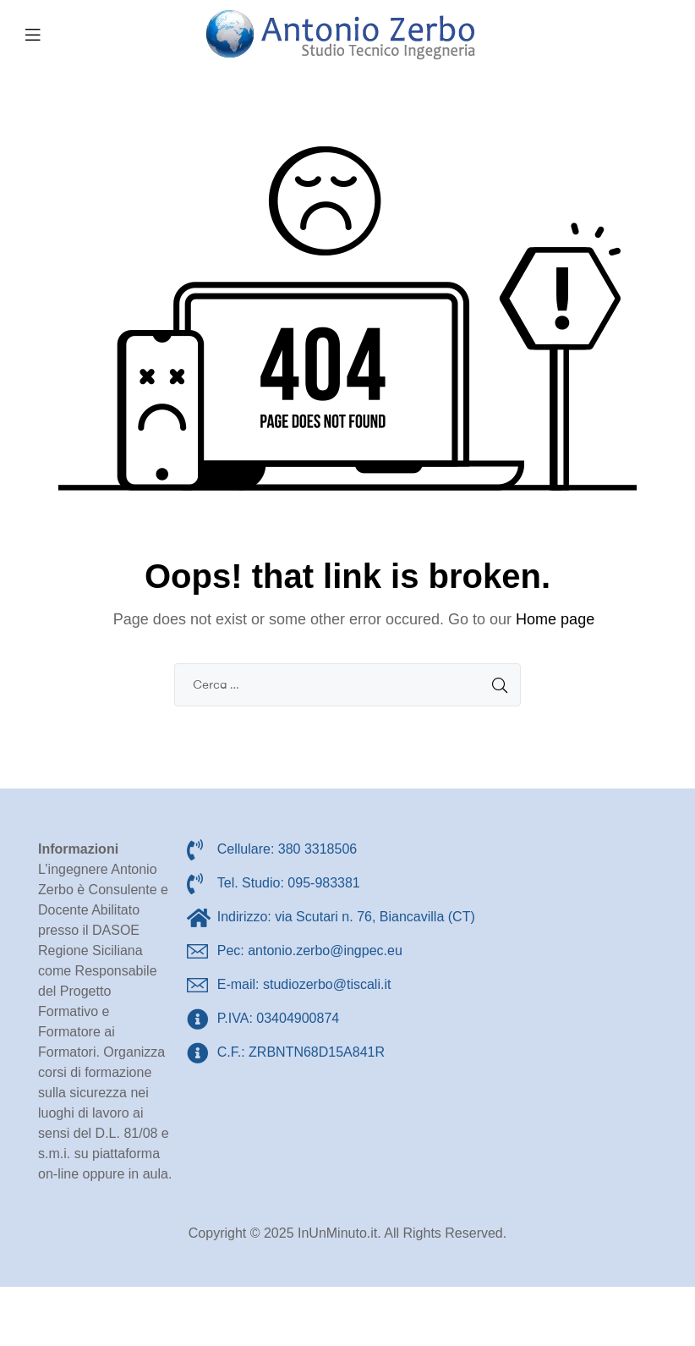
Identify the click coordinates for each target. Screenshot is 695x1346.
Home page (555, 619)
